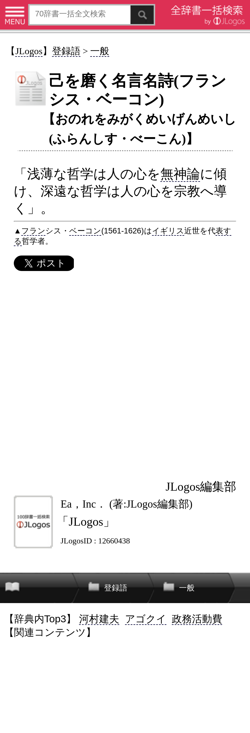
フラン (33, 230)
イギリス (168, 230)
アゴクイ (145, 618)
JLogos (28, 51)
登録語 (66, 51)
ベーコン (85, 230)
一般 (99, 51)
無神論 (180, 173)
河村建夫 (99, 618)
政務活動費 (197, 618)
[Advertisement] (124, 375)
